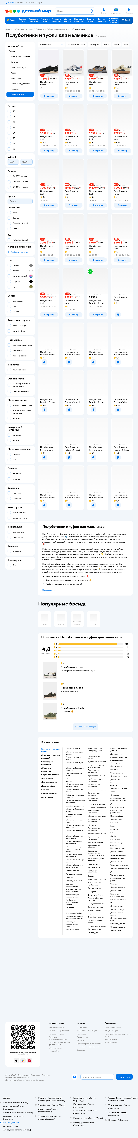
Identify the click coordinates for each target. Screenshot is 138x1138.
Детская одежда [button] (49, 782)
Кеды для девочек (95, 864)
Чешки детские (116, 773)
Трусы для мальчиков (119, 865)
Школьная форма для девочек (74, 753)
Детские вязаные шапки (117, 914)
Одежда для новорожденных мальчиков (73, 924)
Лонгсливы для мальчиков (94, 829)
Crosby (113, 836)
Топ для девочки (117, 875)
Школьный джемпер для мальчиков (74, 866)
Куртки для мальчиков (97, 762)
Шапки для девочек (118, 899)
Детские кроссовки (118, 776)
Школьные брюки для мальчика (75, 769)
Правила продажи (56, 1034)
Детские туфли (94, 867)
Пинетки (69, 877)
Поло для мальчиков (96, 804)
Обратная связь (55, 1048)
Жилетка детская (95, 910)
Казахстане (29, 1080)
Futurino (114, 829)
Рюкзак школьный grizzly (73, 758)
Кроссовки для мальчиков (94, 838)
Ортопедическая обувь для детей (117, 762)
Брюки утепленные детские (118, 749)
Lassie (112, 826)
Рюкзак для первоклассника (117, 895)
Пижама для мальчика (97, 807)
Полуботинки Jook (72, 667)
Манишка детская (117, 924)
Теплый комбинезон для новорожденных (74, 917)
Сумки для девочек (118, 927)
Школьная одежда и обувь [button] (50, 750)
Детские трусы (116, 872)
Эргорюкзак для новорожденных (73, 896)
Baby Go (113, 833)
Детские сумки (116, 906)
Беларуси (40, 1080)
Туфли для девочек (95, 842)
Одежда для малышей (74, 881)
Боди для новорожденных (73, 885)
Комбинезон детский (97, 879)
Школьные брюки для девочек (75, 810)
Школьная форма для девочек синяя (74, 785)
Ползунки (92, 892)
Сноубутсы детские (118, 757)
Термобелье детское (96, 917)
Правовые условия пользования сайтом (27, 1076)
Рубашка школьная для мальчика (75, 796)
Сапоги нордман (117, 766)
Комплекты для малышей (94, 757)
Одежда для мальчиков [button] (47, 763)
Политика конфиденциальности (58, 1038)
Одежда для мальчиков (97, 825)
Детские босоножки (118, 788)
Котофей (114, 823)
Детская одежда (72, 871)
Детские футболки (96, 895)
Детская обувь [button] (48, 786)
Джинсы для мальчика (97, 834)
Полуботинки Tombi (73, 708)
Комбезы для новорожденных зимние (73, 902)
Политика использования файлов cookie (59, 1043)
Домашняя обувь (19, 67)
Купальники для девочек (116, 844)
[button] (126, 20)
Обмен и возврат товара (59, 1031)
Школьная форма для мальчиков (74, 764)
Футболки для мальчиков (94, 785)
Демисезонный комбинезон (94, 884)
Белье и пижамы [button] (49, 793)
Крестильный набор (74, 913)
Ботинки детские (117, 807)
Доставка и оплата (56, 1027)
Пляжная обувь (116, 816)
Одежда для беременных (93, 872)
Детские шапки (116, 891)
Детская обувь (116, 754)
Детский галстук (117, 909)
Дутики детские (117, 804)
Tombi (112, 792)
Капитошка (115, 839)
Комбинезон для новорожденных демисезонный (95, 750)
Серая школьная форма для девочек (75, 801)
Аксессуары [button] (47, 797)
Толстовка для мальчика (93, 794)
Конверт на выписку (74, 874)
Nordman (114, 769)
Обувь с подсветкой (20, 83)
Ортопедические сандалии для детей (118, 799)
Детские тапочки (117, 780)
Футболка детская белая (95, 921)
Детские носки (116, 852)
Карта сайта (53, 1051)
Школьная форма (73, 749)
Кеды (13, 72)
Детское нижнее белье (119, 868)
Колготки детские (117, 848)
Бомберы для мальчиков (93, 812)
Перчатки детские (117, 903)
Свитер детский (94, 933)
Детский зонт (116, 930)
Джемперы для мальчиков (94, 820)
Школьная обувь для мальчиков (74, 821)
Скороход (114, 795)
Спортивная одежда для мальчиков (96, 766)
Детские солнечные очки (118, 919)
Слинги (91, 876)
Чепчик (113, 884)
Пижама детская (117, 858)
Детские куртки (94, 888)
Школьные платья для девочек (74, 791)
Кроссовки (16, 78)
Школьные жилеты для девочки (75, 861)
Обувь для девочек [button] (50, 774)
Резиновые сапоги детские (117, 784)
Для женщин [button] (47, 778)
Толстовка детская (95, 907)
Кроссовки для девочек (94, 847)
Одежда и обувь (23, 29)
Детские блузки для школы (74, 774)
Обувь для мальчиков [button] (46, 769)
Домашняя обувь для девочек (96, 859)
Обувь (39, 29)
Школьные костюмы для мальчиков (74, 832)
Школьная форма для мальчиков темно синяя (74, 849)
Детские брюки (94, 929)
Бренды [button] (45, 789)
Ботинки (15, 62)
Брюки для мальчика (96, 776)
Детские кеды (116, 819)
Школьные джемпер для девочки (74, 842)
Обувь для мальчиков (57, 29)
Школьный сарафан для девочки (74, 855)
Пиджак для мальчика (97, 926)
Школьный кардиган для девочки (74, 837)
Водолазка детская (95, 914)
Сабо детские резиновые (116, 811)
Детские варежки (117, 887)
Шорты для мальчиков (97, 816)
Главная (8, 29)
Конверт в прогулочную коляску (75, 909)
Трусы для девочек (118, 855)
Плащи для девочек (96, 904)
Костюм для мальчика (97, 790)
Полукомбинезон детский (95, 899)
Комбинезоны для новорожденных (73, 890)
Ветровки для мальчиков (93, 771)
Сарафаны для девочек (75, 806)
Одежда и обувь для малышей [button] (50, 756)
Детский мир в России (14, 1080)
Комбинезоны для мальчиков (95, 780)
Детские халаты (116, 862)
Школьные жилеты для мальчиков (75, 826)
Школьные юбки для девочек (74, 780)
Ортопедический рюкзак (117, 879)
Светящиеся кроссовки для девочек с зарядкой (96, 853)
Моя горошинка (72, 929)
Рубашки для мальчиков (93, 799)
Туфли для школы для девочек (74, 815)
